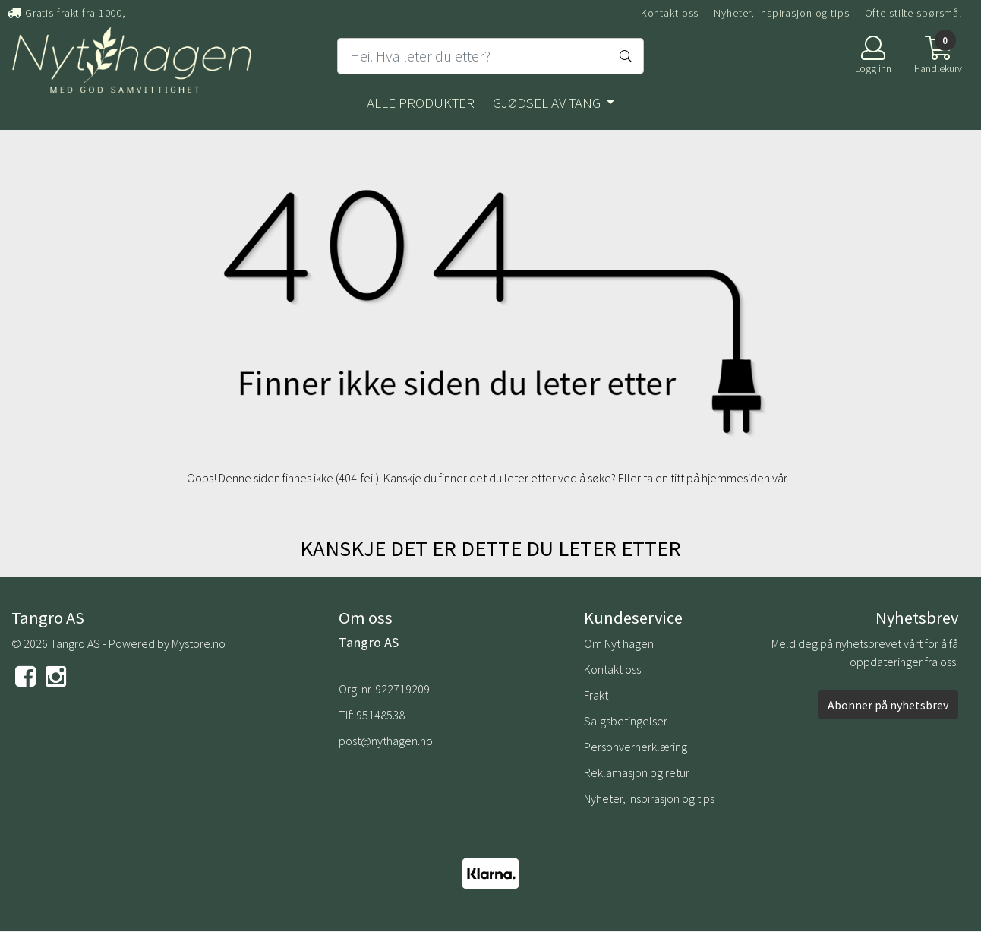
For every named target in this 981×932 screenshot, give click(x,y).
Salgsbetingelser (625, 720)
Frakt (596, 695)
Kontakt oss (670, 13)
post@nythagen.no (386, 740)
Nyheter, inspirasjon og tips (782, 13)
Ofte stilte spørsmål (914, 13)
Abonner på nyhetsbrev (888, 704)
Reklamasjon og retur (636, 772)
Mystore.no (199, 643)
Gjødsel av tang (548, 102)
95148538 (380, 714)
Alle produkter (421, 102)
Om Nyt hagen (619, 643)
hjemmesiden (736, 477)
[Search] (490, 56)
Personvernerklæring (635, 746)
